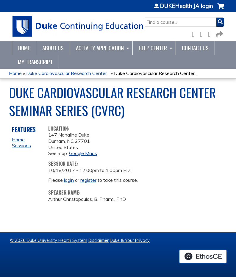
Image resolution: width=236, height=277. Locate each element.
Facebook (195, 33)
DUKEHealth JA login (186, 6)
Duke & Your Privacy (130, 240)
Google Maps (83, 153)
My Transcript (35, 61)
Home (24, 47)
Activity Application (100, 47)
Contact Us (195, 47)
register (88, 180)
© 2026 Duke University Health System (48, 240)
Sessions (21, 145)
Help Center (153, 47)
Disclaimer (98, 240)
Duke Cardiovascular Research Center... (68, 73)
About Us (53, 47)
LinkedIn (211, 33)
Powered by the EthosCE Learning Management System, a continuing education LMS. (203, 256)
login (69, 180)
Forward (219, 33)
